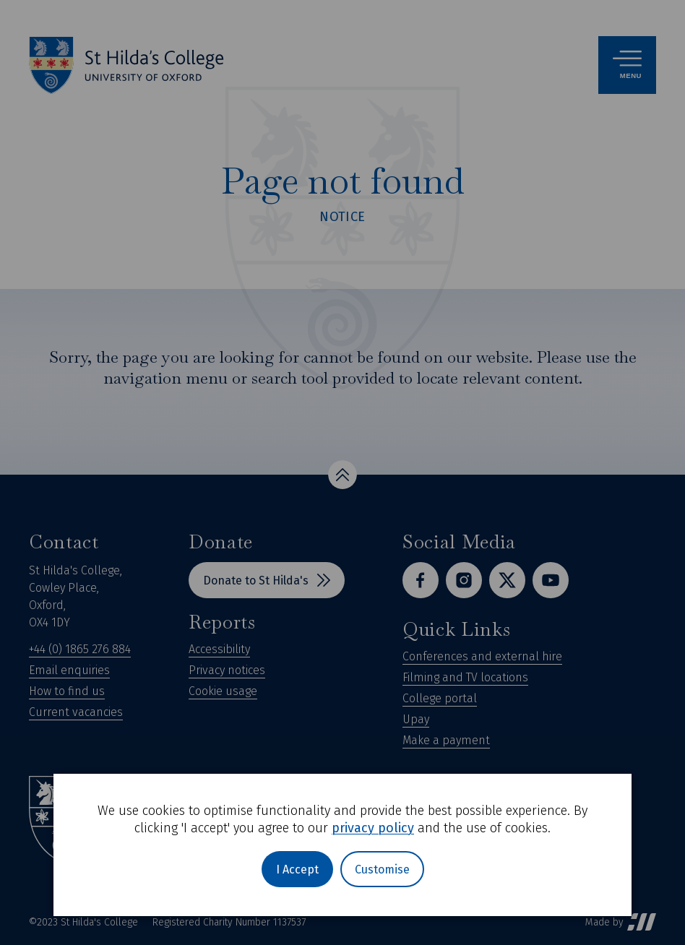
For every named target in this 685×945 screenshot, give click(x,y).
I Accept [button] (297, 869)
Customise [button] (382, 869)
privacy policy (373, 828)
